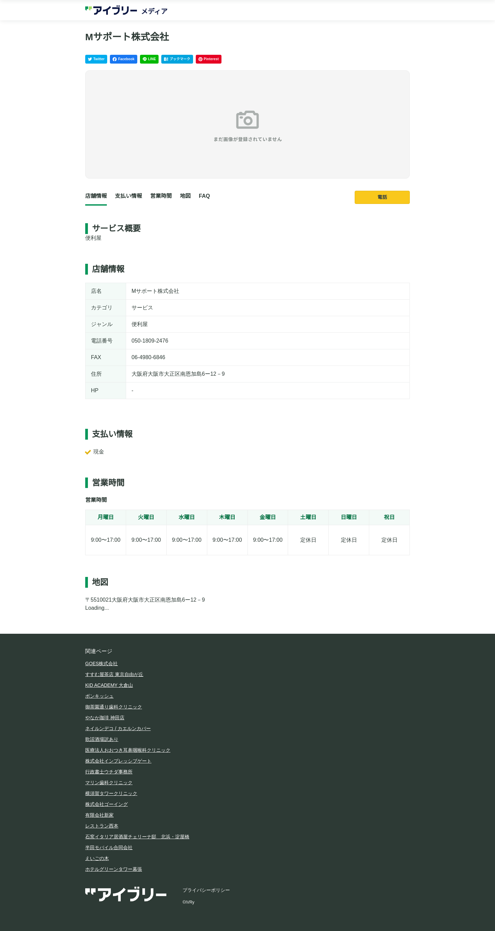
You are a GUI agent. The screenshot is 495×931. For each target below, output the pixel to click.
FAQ (204, 196)
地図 (185, 196)
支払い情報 (128, 196)
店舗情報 (96, 196)
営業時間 (161, 196)
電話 (382, 197)
